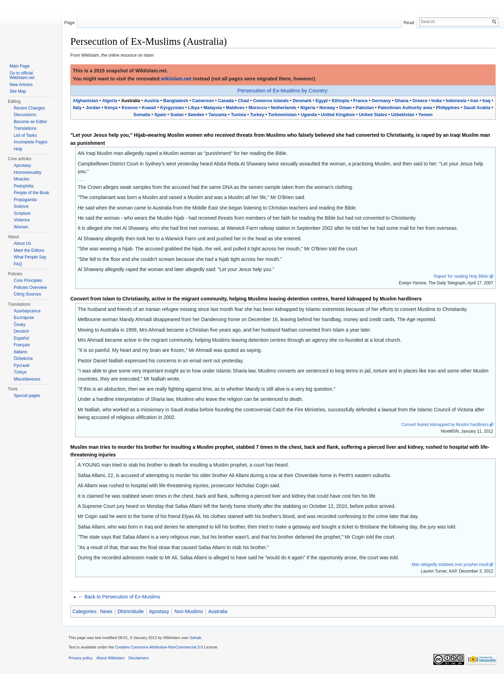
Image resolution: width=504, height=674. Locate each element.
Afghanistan (85, 100)
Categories (84, 611)
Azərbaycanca (27, 310)
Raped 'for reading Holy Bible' (461, 276)
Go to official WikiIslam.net (21, 75)
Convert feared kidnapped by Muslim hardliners (445, 424)
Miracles (21, 179)
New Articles (21, 84)
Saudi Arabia (476, 107)
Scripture (22, 213)
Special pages (27, 395)
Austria (151, 100)
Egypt (322, 100)
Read (409, 22)
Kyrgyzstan (172, 107)
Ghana (401, 100)
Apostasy (159, 611)
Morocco (257, 107)
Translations (25, 128)
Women (21, 227)
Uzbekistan (402, 114)
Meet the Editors (29, 250)
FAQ (18, 264)
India (437, 100)
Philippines (448, 107)
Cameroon (203, 100)
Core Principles (28, 280)
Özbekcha (23, 358)
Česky (19, 324)
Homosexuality (27, 172)
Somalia (141, 114)
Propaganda (25, 199)
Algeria (109, 100)
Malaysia (212, 107)
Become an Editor (30, 121)
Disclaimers (138, 658)
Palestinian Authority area (405, 107)
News (106, 611)
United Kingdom (338, 114)
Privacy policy (80, 658)
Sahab (195, 638)
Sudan (176, 114)
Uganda (309, 114)
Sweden (196, 114)
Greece (419, 100)
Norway (327, 107)
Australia (217, 611)
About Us (22, 243)
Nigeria (307, 107)
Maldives (235, 107)
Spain (160, 114)
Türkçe (20, 372)
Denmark (302, 100)
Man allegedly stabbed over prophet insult (450, 564)
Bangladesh (175, 100)
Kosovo (129, 107)
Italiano (20, 351)
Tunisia (238, 114)
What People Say (30, 257)
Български (24, 317)
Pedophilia (23, 186)
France (360, 100)
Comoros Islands (271, 100)
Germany (381, 100)
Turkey (257, 114)
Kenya (111, 107)
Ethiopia (340, 100)
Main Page (19, 66)
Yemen (425, 114)
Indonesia (456, 100)
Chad (243, 100)
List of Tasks (25, 135)
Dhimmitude (131, 611)
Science (21, 206)
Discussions (25, 114)
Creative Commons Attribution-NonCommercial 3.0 (159, 647)
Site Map (17, 91)
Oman (345, 107)
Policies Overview (30, 287)
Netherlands (283, 107)
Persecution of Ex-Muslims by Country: (282, 90)
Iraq (486, 100)
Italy (77, 107)
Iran (474, 100)
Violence (22, 220)
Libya (194, 107)
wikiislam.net (176, 78)
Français (22, 344)
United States (373, 114)
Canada (226, 100)
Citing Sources (27, 294)
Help (18, 149)
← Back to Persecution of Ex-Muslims (119, 596)
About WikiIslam (111, 658)
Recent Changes (29, 108)
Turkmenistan (282, 114)
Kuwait (149, 107)
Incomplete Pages (30, 142)
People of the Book (31, 192)
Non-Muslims (188, 611)
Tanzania (217, 114)
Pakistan (365, 107)
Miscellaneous (27, 379)
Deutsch (21, 331)
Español (21, 338)
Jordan (93, 107)
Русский (21, 365)
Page (69, 22)
